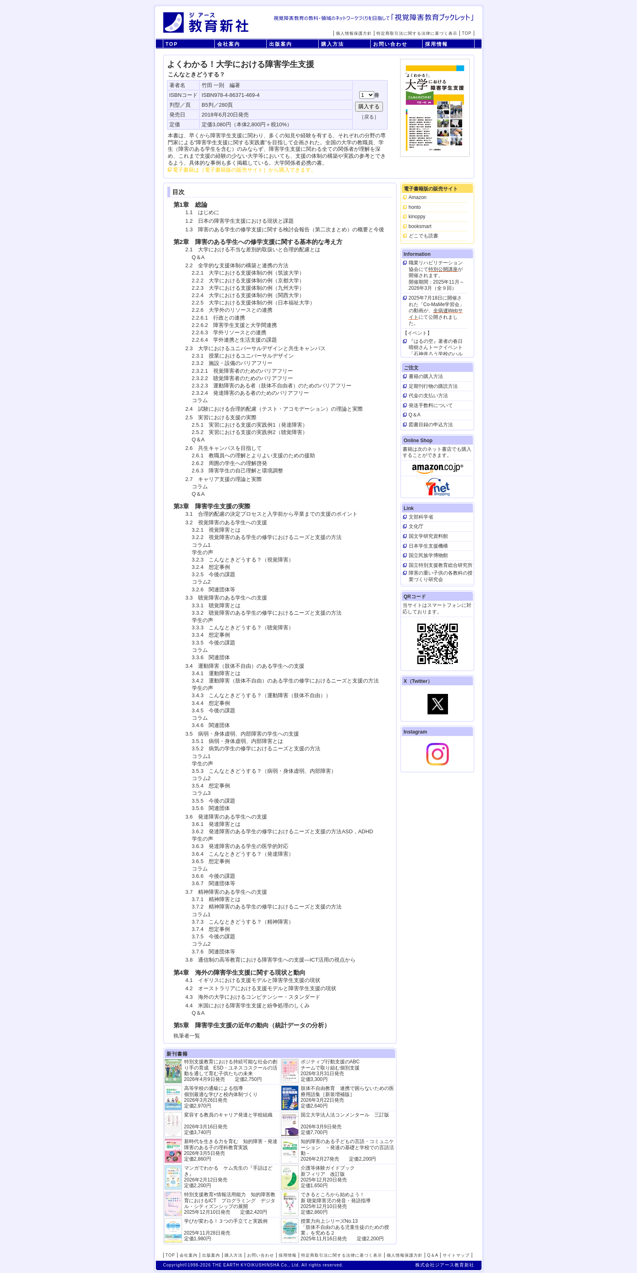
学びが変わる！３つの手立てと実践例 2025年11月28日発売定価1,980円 (226, 1230)
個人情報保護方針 (354, 33)
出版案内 (280, 44)
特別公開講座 (443, 269)
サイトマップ (456, 1255)
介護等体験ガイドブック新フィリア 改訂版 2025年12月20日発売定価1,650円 (328, 1176)
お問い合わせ (390, 44)
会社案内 (228, 44)
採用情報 (436, 44)
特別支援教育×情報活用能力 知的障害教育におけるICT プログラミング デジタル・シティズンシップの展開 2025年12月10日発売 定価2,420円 (229, 1203)
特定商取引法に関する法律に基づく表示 (416, 33)
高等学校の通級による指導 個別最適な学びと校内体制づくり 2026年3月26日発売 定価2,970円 (221, 1097)
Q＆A (432, 1255)
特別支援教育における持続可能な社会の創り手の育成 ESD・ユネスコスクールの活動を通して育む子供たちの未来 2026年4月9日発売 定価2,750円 (231, 1070)
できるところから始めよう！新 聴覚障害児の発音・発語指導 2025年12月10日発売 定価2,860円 (336, 1203)
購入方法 (332, 44)
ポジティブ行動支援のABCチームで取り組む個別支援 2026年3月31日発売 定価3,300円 (330, 1070)
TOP (466, 33)
